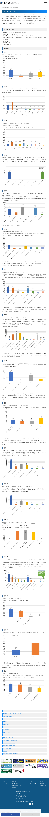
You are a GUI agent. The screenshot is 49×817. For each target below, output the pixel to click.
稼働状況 (5, 751)
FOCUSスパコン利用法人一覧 (8, 716)
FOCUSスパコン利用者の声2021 (9, 745)
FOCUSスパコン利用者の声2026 (9, 743)
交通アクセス (43, 785)
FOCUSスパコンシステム (8, 710)
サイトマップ (43, 781)
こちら (30, 23)
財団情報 (14, 787)
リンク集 (42, 783)
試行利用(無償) (6, 729)
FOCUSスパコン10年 (7, 748)
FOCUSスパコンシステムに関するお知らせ (11, 753)
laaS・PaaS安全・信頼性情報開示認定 (10, 740)
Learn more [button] (30, 814)
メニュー (45, 3)
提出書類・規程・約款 (7, 735)
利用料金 (5, 721)
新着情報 (3, 781)
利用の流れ (5, 727)
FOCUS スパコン (8, 7)
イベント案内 (4, 783)
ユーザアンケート (15, 7)
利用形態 (5, 718)
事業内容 (14, 781)
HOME (3, 7)
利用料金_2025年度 (6, 724)
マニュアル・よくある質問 (8, 737)
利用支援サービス (6, 732)
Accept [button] (10, 814)
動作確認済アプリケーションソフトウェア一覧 (12, 713)
